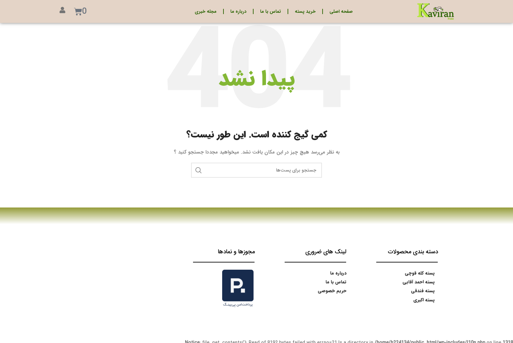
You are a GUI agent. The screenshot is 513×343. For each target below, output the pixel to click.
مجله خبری (206, 11)
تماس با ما (270, 11)
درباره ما (238, 11)
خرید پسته (305, 11)
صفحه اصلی (341, 11)
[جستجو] (256, 170)
